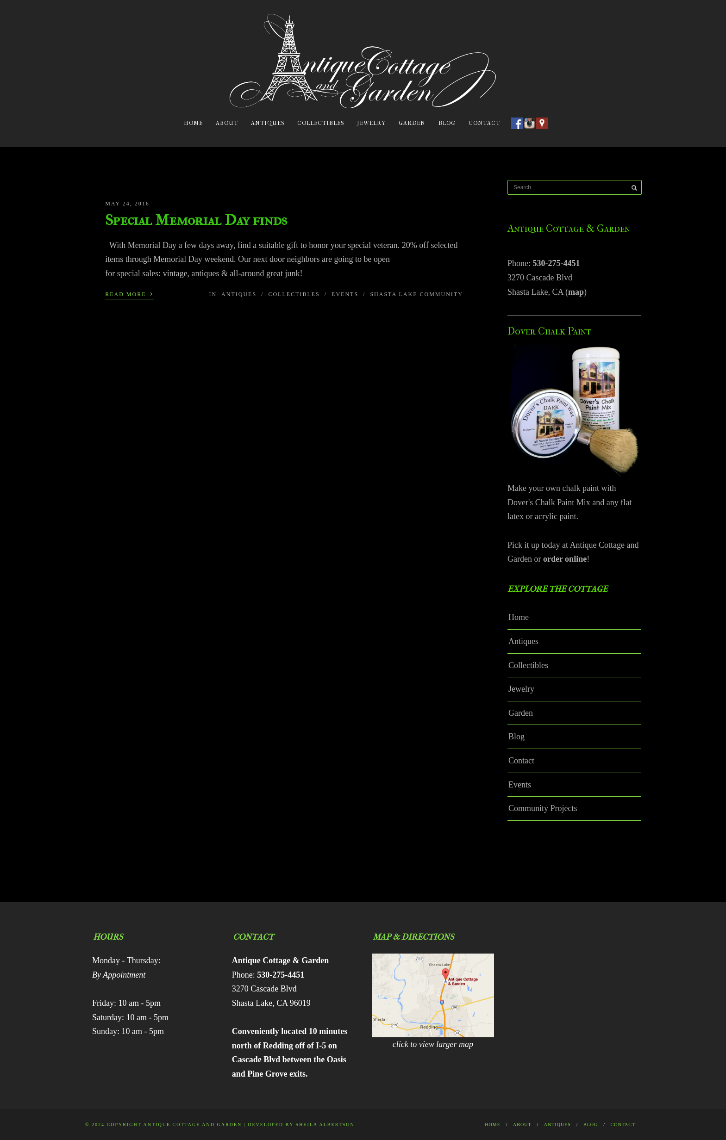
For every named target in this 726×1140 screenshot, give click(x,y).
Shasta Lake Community (416, 294)
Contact (484, 123)
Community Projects (542, 808)
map (576, 292)
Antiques (267, 123)
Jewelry (371, 123)
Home (193, 123)
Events (345, 294)
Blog (447, 123)
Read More (129, 293)
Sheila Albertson (325, 1124)
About (227, 123)
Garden (412, 123)
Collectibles (320, 123)
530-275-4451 (556, 263)
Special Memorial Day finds (196, 220)
